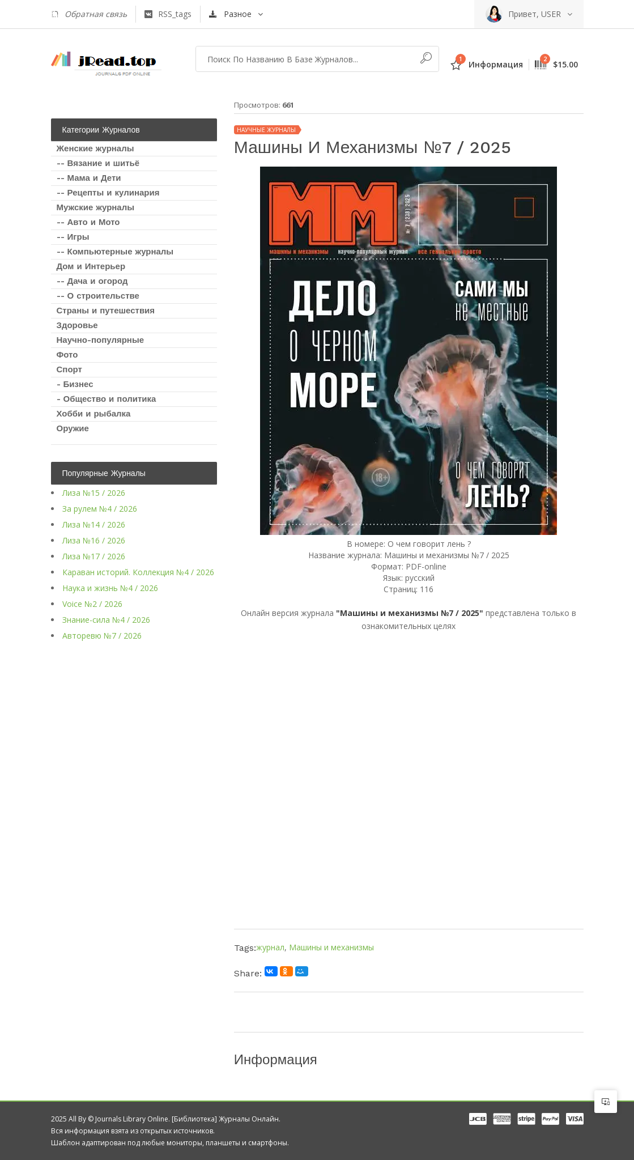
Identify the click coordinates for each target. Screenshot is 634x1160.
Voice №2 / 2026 (92, 603)
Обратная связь (89, 14)
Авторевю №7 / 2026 (102, 635)
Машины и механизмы (331, 947)
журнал (270, 947)
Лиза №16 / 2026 (93, 540)
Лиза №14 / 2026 (93, 524)
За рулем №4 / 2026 (99, 508)
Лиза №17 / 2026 (93, 556)
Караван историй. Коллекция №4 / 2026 (138, 572)
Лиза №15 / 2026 (93, 492)
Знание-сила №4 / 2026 (106, 619)
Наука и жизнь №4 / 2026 (110, 588)
